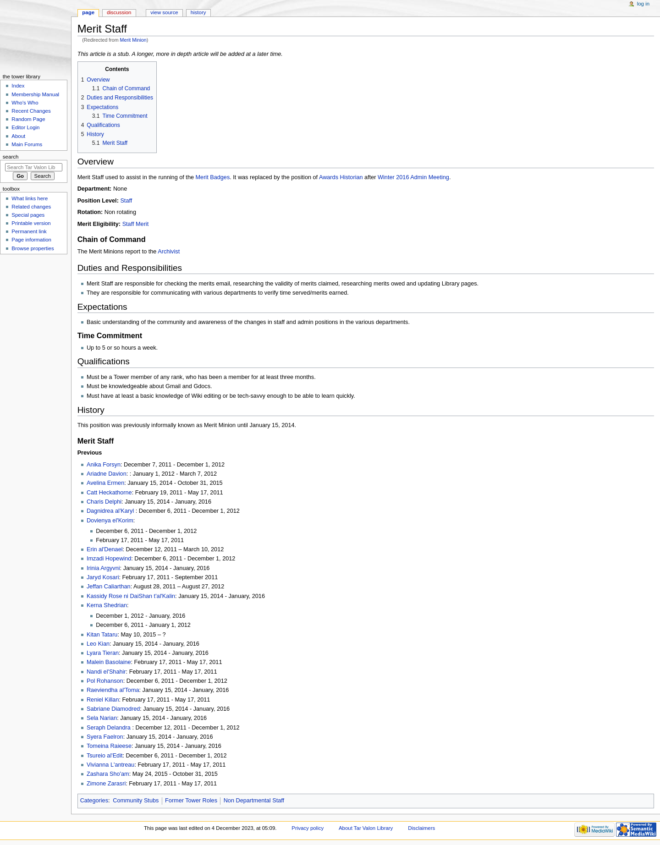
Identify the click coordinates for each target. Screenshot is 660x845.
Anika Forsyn (104, 464)
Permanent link (28, 231)
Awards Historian (341, 177)
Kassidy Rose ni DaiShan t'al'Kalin (131, 596)
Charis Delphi (104, 502)
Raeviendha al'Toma (113, 690)
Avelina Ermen (105, 483)
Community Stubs (136, 800)
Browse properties (32, 248)
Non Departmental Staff (254, 800)
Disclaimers (421, 828)
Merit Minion (133, 40)
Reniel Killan (103, 700)
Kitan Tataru (102, 634)
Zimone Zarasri (106, 783)
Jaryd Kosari (103, 577)
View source (164, 12)
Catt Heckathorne (109, 492)
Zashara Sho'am (108, 774)
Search (11, 156)
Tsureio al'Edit (105, 755)
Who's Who (24, 102)
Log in (643, 3)
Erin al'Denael (105, 549)
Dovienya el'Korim (110, 520)
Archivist (169, 251)
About (18, 136)
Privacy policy (308, 828)
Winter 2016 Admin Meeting (413, 177)
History (198, 12)
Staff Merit (135, 224)
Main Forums (26, 144)
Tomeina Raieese (109, 746)
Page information (31, 239)
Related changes (31, 206)
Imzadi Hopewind (109, 558)
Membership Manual (35, 94)
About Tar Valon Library (366, 828)
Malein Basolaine (109, 662)
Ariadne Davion (106, 474)
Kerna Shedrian (107, 605)
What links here (29, 198)
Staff (126, 201)
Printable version (30, 223)
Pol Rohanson (105, 681)
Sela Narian (102, 718)
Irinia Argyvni (103, 568)
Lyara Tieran (103, 653)
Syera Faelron (105, 737)
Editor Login (25, 127)
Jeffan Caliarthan (109, 586)
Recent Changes (30, 111)
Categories (94, 800)
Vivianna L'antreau (110, 765)
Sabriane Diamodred (113, 709)
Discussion (119, 12)
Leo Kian (98, 644)
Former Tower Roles (191, 800)
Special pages (27, 215)
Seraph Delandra (109, 727)
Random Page (28, 119)
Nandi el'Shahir (106, 672)
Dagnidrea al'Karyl (111, 511)
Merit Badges (213, 177)
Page (88, 12)
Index (17, 85)
